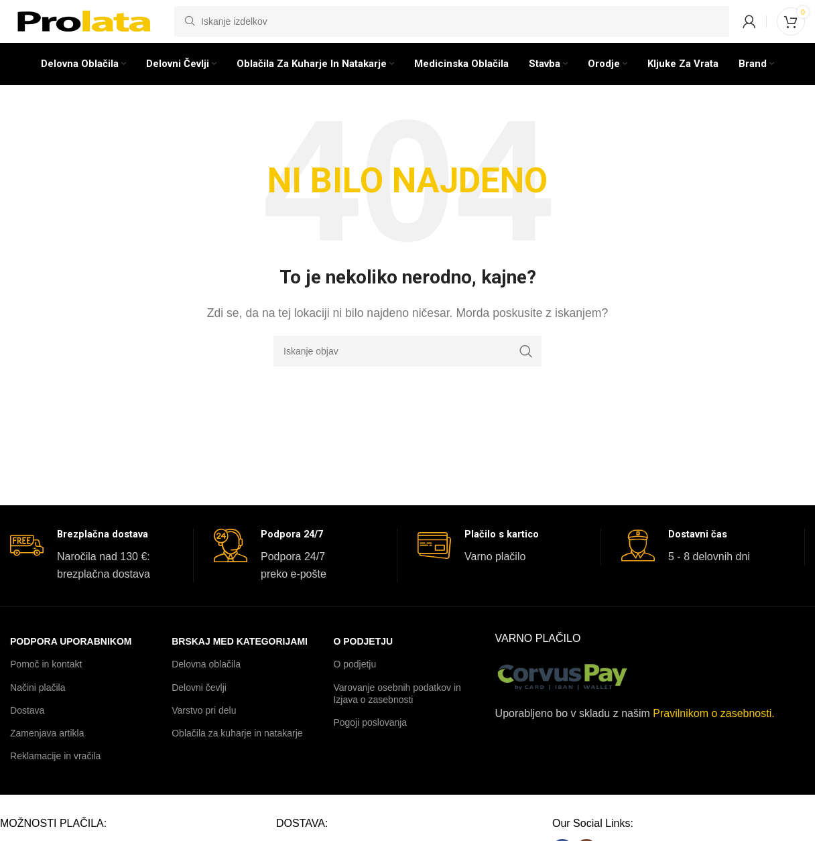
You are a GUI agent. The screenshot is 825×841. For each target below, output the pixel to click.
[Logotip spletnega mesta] (85, 29)
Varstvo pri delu (204, 733)
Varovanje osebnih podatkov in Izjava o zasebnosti (396, 717)
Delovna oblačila (206, 688)
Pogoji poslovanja (370, 745)
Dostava (27, 733)
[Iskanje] (451, 30)
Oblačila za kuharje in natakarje (237, 756)
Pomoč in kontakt (46, 688)
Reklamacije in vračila (55, 779)
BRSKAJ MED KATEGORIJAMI (240, 664)
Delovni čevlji (199, 711)
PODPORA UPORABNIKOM (71, 664)
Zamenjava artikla (47, 756)
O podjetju (363, 664)
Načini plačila (37, 711)
